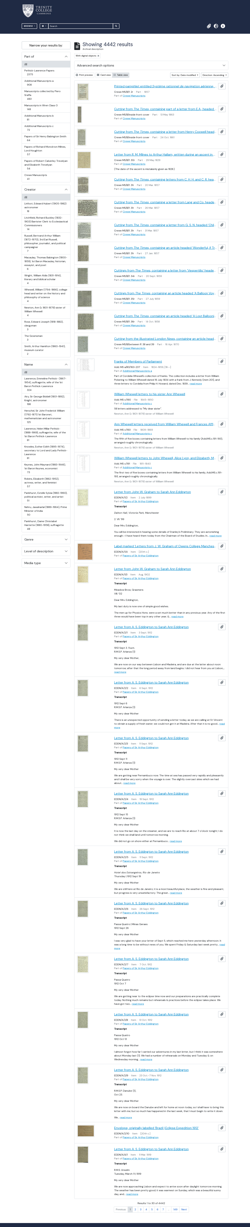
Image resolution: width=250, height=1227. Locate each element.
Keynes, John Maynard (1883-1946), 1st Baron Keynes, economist (45, 468)
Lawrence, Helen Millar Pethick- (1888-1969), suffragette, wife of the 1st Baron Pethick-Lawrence (45, 434)
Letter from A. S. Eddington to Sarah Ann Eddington (151, 627)
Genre (28, 539)
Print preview (84, 74)
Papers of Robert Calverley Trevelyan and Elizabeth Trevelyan (46, 165)
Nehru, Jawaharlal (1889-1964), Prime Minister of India (45, 511)
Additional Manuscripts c (39, 128)
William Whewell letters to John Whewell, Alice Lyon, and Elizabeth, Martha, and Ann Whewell (165, 458)
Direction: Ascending (214, 75)
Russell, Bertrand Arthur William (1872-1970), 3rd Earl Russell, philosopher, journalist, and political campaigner (45, 243)
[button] (208, 26)
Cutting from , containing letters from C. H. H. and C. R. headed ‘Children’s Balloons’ (165, 179)
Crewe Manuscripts (35, 177)
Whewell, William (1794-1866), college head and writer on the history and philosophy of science (45, 295)
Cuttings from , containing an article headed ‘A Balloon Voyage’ (165, 293)
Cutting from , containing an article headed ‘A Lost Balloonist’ (165, 316)
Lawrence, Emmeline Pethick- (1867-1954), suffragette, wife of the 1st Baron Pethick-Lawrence (45, 384)
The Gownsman (33, 338)
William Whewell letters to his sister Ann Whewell (149, 394)
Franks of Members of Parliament (138, 361)
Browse (28, 26)
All (25, 64)
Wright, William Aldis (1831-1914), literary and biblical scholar (42, 279)
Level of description (38, 551)
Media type (32, 563)
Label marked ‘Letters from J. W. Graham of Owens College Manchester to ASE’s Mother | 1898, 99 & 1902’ (165, 546)
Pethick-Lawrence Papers (39, 72)
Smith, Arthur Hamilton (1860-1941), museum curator (44, 350)
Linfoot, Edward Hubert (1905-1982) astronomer (45, 207)
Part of (29, 56)
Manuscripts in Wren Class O (41, 107)
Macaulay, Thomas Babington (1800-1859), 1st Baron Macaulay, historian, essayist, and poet (45, 263)
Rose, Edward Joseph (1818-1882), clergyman (43, 325)
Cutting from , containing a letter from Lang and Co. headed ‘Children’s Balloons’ (165, 202)
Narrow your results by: (46, 45)
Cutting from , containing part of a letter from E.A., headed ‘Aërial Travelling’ (165, 109)
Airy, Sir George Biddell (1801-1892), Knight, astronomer (44, 400)
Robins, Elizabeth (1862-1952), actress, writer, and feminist (41, 482)
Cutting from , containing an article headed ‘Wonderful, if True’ (165, 248)
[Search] (80, 26)
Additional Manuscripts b (39, 118)
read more (196, 383)
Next (184, 1209)
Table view (121, 74)
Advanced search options (95, 65)
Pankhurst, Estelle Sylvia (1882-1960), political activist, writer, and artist (45, 497)
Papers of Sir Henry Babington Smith (45, 138)
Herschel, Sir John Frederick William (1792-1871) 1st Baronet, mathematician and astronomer (44, 416)
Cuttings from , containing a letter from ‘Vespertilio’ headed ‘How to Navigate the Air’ (165, 270)
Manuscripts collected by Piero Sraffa (42, 95)
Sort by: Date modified (184, 75)
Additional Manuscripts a (39, 83)
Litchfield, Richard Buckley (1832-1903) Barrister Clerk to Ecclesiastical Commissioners (46, 223)
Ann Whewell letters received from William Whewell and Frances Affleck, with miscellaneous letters (165, 424)
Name (28, 364)
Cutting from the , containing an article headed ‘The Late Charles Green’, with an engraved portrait (165, 339)
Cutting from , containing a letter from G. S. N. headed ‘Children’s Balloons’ (165, 225)
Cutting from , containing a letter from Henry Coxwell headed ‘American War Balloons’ (165, 132)
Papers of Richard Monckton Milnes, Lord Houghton (45, 150)
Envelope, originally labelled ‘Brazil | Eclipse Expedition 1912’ (156, 1128)
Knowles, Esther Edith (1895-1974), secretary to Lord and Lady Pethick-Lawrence (45, 452)
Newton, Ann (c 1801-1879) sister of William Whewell (44, 311)
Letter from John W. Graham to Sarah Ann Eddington (152, 492)
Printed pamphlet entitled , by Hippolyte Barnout (165, 86)
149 (175, 1209)
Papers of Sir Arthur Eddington (140, 501)
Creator (30, 189)
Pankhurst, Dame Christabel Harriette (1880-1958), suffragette (44, 525)
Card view (104, 74)
